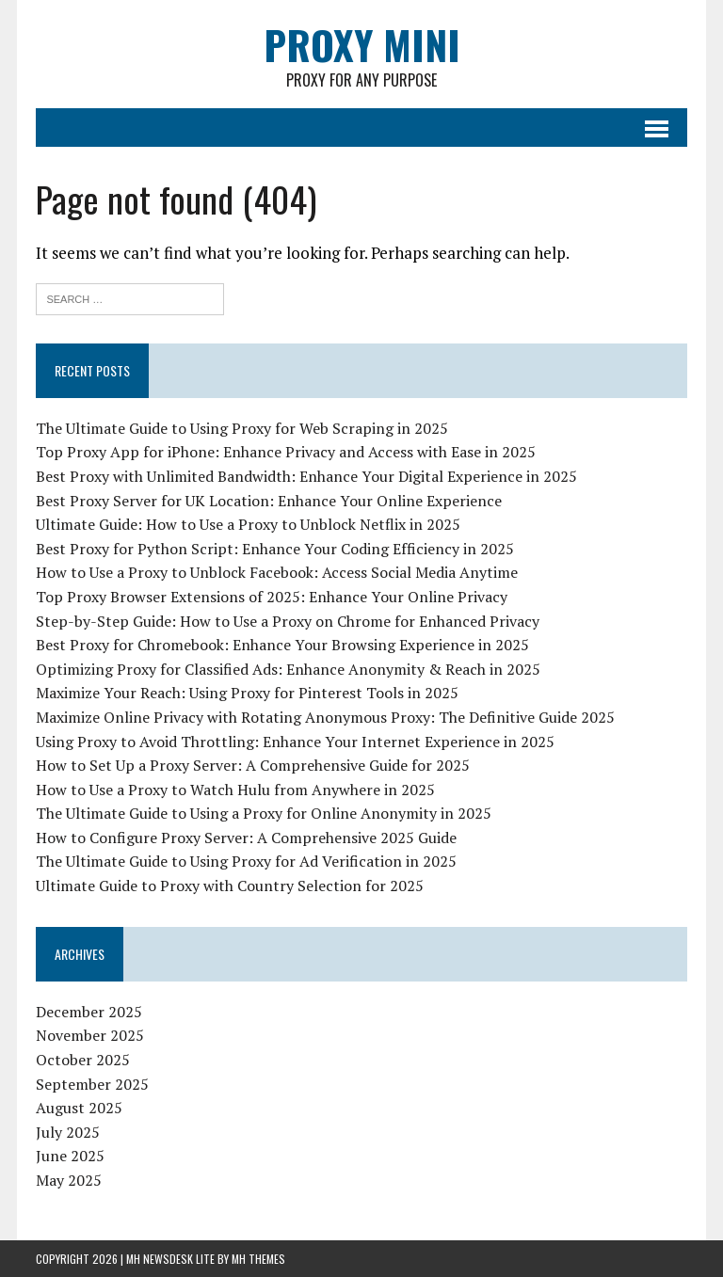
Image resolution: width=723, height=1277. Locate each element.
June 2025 (70, 1155)
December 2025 (89, 1011)
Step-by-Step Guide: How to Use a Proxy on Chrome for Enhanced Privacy (287, 621)
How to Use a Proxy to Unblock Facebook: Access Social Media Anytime (277, 572)
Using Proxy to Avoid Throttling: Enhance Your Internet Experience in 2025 (295, 741)
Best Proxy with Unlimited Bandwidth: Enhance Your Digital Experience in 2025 (306, 476)
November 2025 (90, 1035)
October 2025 (83, 1059)
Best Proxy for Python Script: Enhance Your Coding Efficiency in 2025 (275, 548)
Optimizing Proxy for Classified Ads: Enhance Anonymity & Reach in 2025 (288, 669)
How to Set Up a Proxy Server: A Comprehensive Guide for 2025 (253, 765)
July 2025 (68, 1132)
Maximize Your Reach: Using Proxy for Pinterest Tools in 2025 (247, 692)
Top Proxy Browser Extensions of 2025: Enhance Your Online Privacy (271, 596)
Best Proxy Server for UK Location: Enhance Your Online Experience (269, 500)
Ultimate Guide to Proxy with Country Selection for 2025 (230, 885)
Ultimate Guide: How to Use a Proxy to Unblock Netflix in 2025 (248, 524)
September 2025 (92, 1084)
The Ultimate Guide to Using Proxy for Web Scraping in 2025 (242, 428)
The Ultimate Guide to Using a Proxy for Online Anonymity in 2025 (263, 813)
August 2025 (79, 1107)
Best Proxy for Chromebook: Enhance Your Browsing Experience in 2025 (282, 644)
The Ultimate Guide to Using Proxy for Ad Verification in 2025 (246, 861)
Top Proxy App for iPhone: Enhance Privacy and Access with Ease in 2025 (286, 451)
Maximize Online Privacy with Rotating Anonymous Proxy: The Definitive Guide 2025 (325, 717)
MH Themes (258, 1259)
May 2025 (69, 1180)
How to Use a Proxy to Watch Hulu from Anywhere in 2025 (235, 789)
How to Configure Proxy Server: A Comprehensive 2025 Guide (246, 837)
